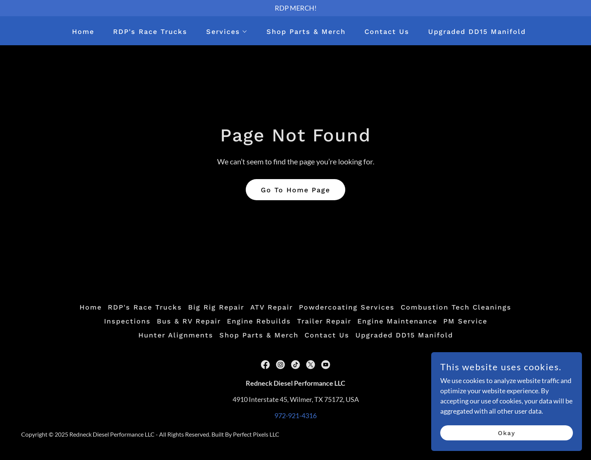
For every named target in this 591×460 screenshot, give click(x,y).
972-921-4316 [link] (295, 415)
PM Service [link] (465, 321)
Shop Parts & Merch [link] (306, 31)
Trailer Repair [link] (324, 321)
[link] (265, 364)
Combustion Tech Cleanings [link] (456, 307)
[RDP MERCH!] (295, 8)
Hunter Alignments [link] (175, 335)
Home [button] (91, 307)
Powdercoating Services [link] (347, 307)
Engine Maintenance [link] (397, 321)
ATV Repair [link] (271, 307)
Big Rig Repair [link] (216, 307)
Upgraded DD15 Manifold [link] (477, 31)
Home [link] (83, 31)
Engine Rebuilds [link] (259, 321)
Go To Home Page (295, 190)
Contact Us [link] (386, 31)
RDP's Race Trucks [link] (150, 31)
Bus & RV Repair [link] (189, 321)
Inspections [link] (127, 321)
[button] (223, 31)
